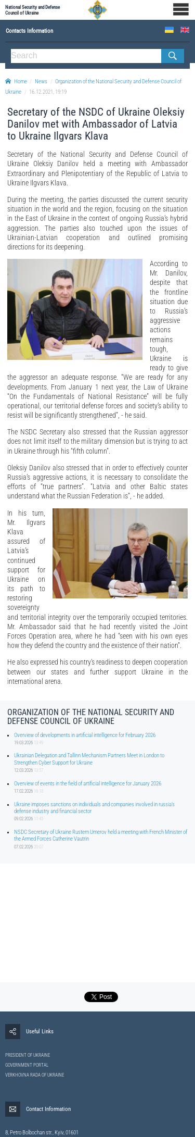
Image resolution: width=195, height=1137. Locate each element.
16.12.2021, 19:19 (48, 92)
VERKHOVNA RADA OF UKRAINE (34, 1075)
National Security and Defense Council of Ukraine (32, 10)
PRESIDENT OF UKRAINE (27, 1055)
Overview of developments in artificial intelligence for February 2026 (84, 735)
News (41, 81)
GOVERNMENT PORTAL (26, 1065)
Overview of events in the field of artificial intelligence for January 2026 (87, 783)
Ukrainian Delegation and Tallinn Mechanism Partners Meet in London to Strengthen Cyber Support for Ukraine (89, 759)
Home (16, 81)
